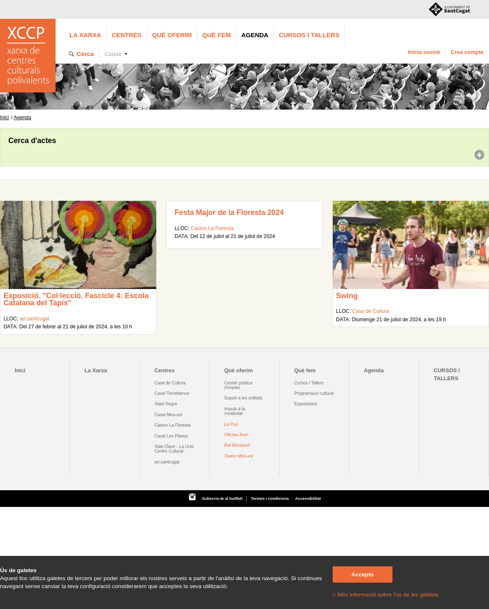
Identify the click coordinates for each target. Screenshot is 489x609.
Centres (127, 34)
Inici (4, 117)
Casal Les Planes (171, 436)
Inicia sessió (424, 52)
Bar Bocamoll (237, 445)
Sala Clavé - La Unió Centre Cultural (174, 448)
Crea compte (467, 52)
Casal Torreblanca (171, 393)
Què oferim (172, 34)
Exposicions (305, 404)
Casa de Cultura (370, 311)
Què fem (216, 34)
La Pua (231, 424)
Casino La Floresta (212, 228)
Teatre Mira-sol (238, 456)
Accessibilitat (308, 498)
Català (113, 54)
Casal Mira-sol (168, 414)
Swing (347, 296)
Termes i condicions (270, 498)
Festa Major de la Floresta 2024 (229, 212)
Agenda (254, 34)
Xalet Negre (165, 404)
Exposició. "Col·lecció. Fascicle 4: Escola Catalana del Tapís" (75, 299)
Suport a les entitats (243, 398)
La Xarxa (85, 34)
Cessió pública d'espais (238, 385)
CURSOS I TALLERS (309, 34)
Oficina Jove (236, 434)
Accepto (362, 574)
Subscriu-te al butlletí (222, 498)
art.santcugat (34, 319)
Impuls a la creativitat (234, 411)
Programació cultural (314, 393)
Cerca (85, 53)
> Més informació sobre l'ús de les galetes (385, 594)
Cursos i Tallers (308, 383)
